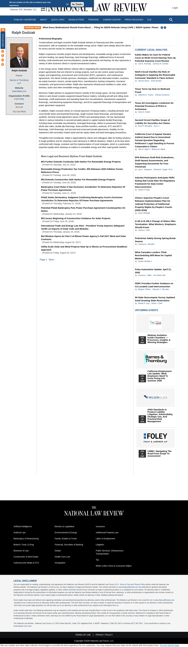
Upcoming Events (146, 310)
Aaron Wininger (144, 213)
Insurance (100, 526)
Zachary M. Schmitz (160, 64)
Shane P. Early (144, 190)
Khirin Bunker (156, 81)
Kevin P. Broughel (145, 126)
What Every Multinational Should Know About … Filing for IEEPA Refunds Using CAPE (111, 27)
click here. (28, 626)
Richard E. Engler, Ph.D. (163, 170)
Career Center (112, 19)
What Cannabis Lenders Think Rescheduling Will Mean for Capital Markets (153, 255)
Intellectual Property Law (107, 532)
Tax (97, 560)
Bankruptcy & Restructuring (26, 538)
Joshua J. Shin (144, 230)
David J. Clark (156, 303)
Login (175, 7)
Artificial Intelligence (23, 526)
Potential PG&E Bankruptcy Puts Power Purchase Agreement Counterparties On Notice (83, 209)
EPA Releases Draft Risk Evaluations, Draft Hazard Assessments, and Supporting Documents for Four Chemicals (154, 162)
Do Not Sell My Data (169, 645)
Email (20, 107)
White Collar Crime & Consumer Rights (114, 566)
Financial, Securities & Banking (69, 544)
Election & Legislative (64, 526)
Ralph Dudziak (19, 70)
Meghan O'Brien (144, 289)
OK (67, 4)
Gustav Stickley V (145, 261)
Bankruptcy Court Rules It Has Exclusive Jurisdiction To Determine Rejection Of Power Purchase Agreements (83, 188)
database (71, 587)
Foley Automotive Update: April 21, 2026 (153, 271)
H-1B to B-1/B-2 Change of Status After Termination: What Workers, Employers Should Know (155, 224)
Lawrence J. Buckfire (146, 244)
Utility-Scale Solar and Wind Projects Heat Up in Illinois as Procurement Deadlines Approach (84, 248)
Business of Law (21, 550)
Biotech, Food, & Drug (24, 544)
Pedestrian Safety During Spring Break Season (155, 240)
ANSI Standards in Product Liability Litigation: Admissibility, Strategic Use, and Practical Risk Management (160, 415)
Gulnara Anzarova (162, 95)
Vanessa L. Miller (145, 275)
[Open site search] (171, 19)
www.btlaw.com (19, 91)
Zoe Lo (156, 126)
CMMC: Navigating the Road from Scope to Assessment (159, 453)
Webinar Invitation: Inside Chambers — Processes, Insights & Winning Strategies (158, 338)
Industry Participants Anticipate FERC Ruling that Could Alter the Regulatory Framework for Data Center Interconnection (155, 182)
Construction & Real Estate (26, 557)
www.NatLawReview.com (128, 587)
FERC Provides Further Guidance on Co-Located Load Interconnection (154, 285)
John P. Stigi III (144, 149)
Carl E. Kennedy (144, 64)
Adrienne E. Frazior (145, 95)
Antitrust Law (19, 532)
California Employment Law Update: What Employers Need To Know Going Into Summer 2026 (159, 376)
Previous (162, 28)
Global (58, 550)
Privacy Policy (139, 584)
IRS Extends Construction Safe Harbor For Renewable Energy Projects (78, 179)
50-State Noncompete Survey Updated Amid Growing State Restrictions (155, 299)
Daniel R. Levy (144, 303)
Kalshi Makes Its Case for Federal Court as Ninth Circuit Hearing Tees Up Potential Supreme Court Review (155, 57)
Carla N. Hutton (144, 112)
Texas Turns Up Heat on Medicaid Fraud (152, 90)
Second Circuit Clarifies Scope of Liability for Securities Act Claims (152, 121)
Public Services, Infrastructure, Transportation (110, 552)
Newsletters (76, 19)
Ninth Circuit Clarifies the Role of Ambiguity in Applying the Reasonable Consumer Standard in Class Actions (155, 75)
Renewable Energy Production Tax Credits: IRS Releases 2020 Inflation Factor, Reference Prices (82, 170)
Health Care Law (62, 557)
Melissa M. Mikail (158, 149)
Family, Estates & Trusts (66, 538)
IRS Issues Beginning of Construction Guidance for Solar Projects (75, 218)
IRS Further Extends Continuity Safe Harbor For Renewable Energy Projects (81, 161)
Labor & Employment (105, 538)
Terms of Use (125, 584)
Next (165, 28)
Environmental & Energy (66, 532)
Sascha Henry (143, 81)
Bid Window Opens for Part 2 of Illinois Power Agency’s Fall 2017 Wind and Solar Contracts (83, 238)
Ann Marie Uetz (159, 275)
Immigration (60, 563)
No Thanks (77, 4)
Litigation (100, 544)
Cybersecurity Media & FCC (26, 563)
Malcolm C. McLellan (161, 289)
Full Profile (19, 99)
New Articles (3, 40)
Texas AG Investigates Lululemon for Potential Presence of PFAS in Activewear (154, 106)
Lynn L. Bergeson (145, 170)
